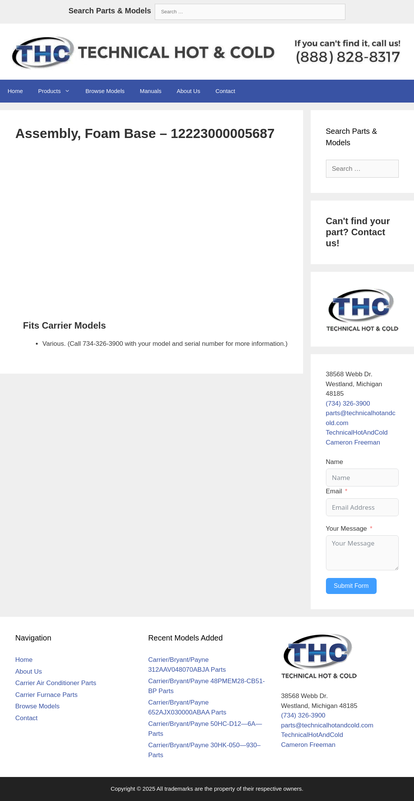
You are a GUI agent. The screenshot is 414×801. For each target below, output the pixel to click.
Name (334, 462)
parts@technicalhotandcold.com (327, 725)
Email (334, 491)
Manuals (151, 91)
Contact (225, 91)
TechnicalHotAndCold (357, 432)
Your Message (346, 528)
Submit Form (351, 586)
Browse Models (105, 91)
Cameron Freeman (353, 442)
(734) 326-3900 (348, 403)
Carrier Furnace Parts (46, 694)
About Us (188, 91)
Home (15, 91)
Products (58, 91)
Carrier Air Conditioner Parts (55, 683)
